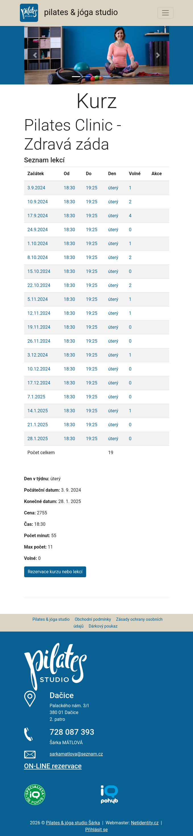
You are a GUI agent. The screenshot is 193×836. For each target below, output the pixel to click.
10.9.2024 (38, 201)
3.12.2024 (38, 355)
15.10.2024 (39, 271)
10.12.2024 (39, 369)
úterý (113, 188)
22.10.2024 (39, 285)
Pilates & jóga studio (51, 619)
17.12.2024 (39, 383)
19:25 (91, 188)
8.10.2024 (38, 257)
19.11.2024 (39, 327)
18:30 (69, 188)
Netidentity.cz (145, 822)
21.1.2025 (38, 424)
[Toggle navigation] (165, 12)
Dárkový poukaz (103, 626)
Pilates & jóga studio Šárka (73, 822)
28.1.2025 (38, 438)
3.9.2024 (36, 188)
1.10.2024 (38, 243)
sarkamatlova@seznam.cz (76, 754)
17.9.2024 (38, 215)
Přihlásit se (96, 829)
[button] (35, 55)
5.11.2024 (38, 299)
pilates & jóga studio (69, 13)
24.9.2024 (38, 229)
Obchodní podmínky (93, 619)
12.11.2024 (39, 313)
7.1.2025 (36, 397)
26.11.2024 (39, 341)
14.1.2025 (38, 410)
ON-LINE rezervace (53, 766)
